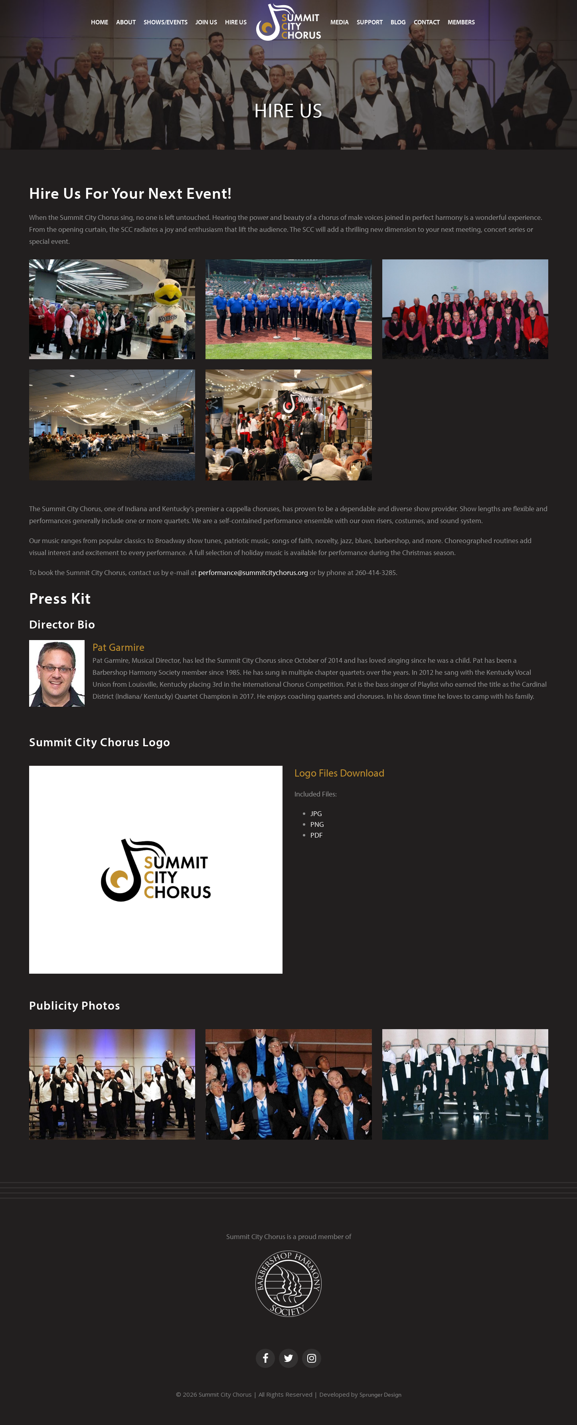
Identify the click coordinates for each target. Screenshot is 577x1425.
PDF (316, 835)
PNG (317, 824)
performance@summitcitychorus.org (253, 572)
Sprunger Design (380, 1394)
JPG (316, 813)
